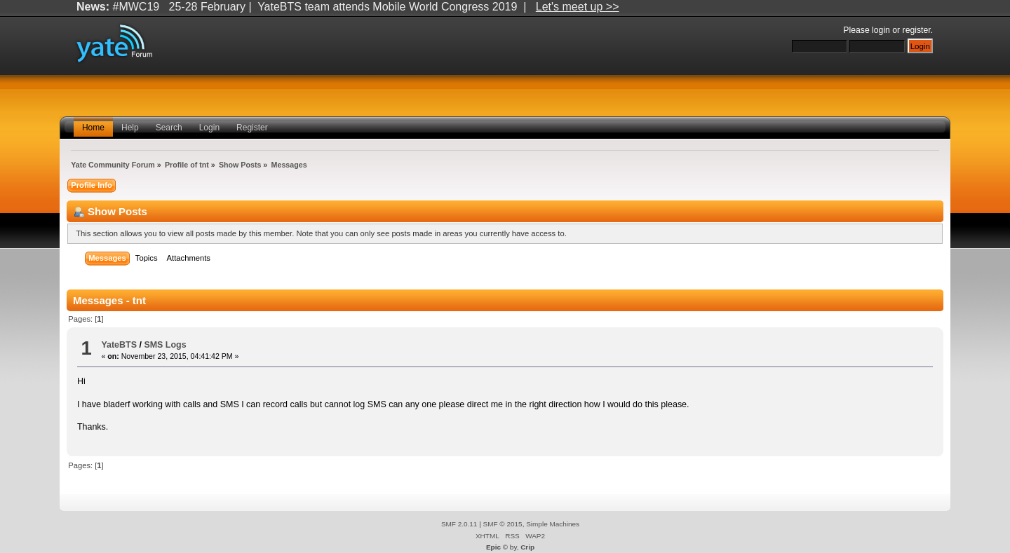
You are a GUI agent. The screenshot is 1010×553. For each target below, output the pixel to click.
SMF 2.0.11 (459, 524)
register (917, 30)
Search (169, 127)
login (881, 30)
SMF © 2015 (503, 524)
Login (209, 127)
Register (252, 127)
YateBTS (119, 345)
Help (130, 127)
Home (93, 127)
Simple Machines (552, 524)
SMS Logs (165, 345)
